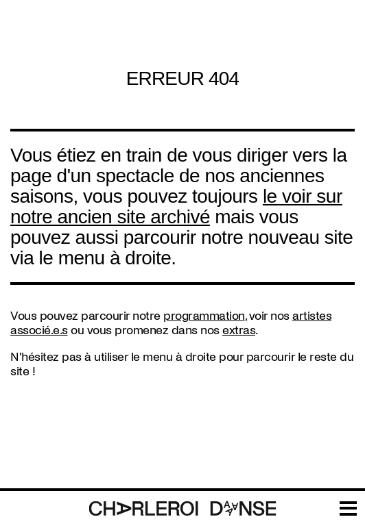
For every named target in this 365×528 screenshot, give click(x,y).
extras (238, 330)
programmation (204, 316)
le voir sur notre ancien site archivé (176, 206)
